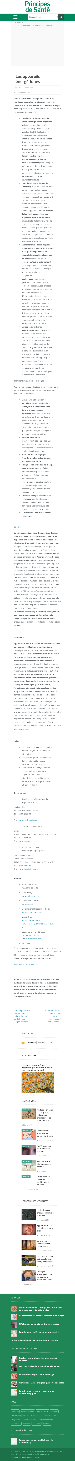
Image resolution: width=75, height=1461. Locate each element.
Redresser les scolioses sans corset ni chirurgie (45, 1133)
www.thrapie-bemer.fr (28, 869)
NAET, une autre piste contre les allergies (44, 1148)
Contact (37, 1457)
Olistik (61, 1451)
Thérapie (54, 1411)
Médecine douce (27, 1411)
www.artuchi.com (33, 939)
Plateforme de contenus (46, 1451)
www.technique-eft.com (32, 912)
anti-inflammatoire (46, 1419)
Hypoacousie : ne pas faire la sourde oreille (45, 1228)
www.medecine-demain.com (26, 964)
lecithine (46, 1424)
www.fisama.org (39, 955)
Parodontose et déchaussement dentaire (44, 1164)
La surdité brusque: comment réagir (36, 1374)
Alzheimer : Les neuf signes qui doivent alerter (41, 1382)
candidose (37, 1424)
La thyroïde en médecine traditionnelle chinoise (34, 1340)
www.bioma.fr (25, 841)
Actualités (34, 1415)
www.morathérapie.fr (31, 920)
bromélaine (16, 1424)
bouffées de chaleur (48, 1415)
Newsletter (31, 1043)
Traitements (28, 88)
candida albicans (29, 1419)
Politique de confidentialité (21, 1457)
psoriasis (26, 1424)
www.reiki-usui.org (30, 904)
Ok (51, 1043)
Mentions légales (43, 1454)
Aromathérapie (42, 1411)
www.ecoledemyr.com (31, 896)
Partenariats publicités (27, 1454)
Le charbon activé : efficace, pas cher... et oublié (45, 1213)
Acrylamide (16, 1419)
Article (25, 1415)
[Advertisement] (37, 48)
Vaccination (16, 1415)
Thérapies (26, 1110)
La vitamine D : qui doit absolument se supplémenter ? (45, 1259)
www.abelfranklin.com (28, 820)
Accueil (14, 1454)
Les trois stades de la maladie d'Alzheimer (39, 1366)
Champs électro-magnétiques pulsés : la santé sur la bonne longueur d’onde (22, 1016)
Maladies (15, 1411)
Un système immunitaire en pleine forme (43, 1243)
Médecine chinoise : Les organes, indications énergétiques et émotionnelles (53, 1016)
